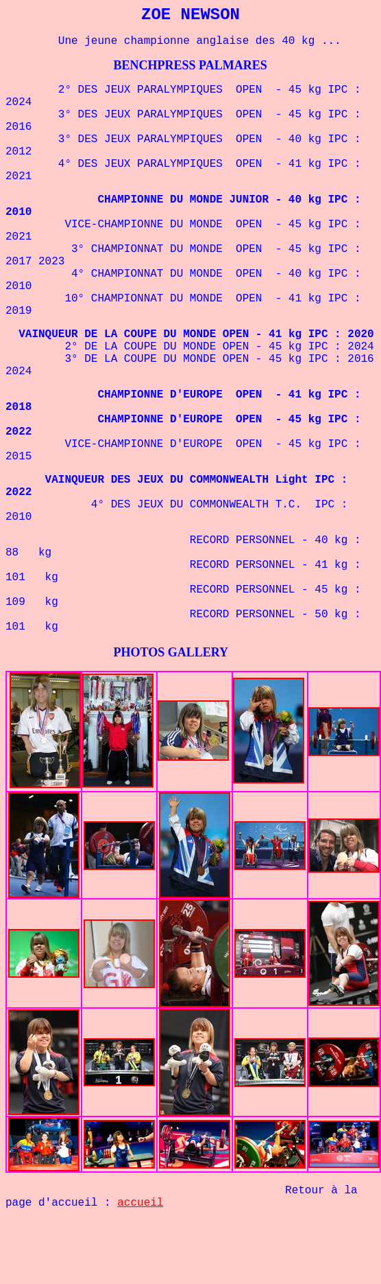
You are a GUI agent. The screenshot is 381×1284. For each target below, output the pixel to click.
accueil (140, 1203)
